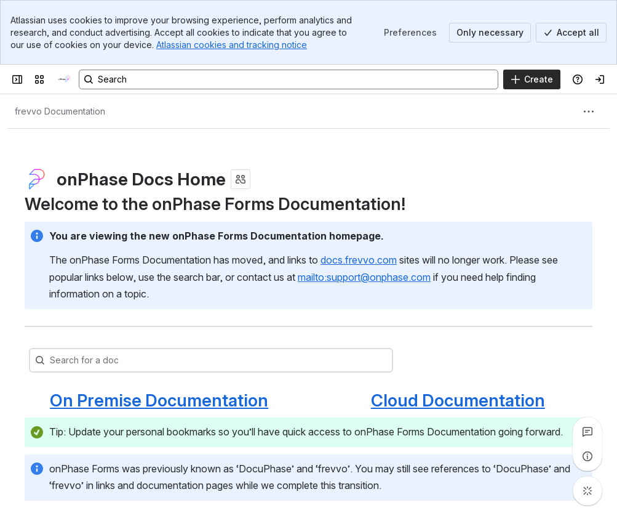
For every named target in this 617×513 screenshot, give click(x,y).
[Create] (531, 79)
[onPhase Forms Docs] (64, 79)
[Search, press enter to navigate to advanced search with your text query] (288, 79)
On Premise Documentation (159, 400)
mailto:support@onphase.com (364, 277)
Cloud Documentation (458, 400)
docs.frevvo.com (358, 260)
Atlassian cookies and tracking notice (231, 44)
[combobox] (229, 360)
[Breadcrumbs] (60, 111)
